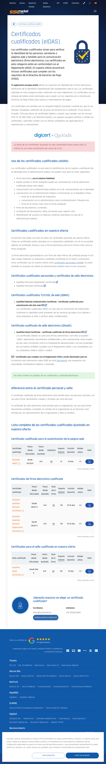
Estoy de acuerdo (83, 755)
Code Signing (64, 718)
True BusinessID (44, 686)
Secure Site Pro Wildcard (46, 676)
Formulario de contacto (46, 617)
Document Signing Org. (18, 722)
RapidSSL (13, 697)
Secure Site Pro (27, 676)
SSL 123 (12, 665)
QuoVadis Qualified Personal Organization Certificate (17, 523)
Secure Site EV (65, 676)
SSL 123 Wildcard (25, 665)
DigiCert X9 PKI (57, 722)
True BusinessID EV (61, 686)
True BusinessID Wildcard (81, 686)
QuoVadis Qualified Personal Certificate (16, 505)
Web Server (39, 665)
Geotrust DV (14, 686)
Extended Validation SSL (46, 718)
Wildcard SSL (28, 718)
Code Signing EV (78, 718)
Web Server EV (53, 665)
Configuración (52, 755)
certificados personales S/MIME (68, 262)
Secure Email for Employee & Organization (26, 708)
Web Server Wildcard (70, 665)
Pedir (89, 461)
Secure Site (14, 676)
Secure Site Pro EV (81, 676)
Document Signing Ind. (39, 722)
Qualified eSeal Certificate (16, 571)
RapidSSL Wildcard (27, 697)
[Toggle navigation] (95, 11)
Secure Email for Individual (56, 708)
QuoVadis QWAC (16, 461)
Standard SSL (15, 718)
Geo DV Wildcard (28, 686)
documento (62, 360)
